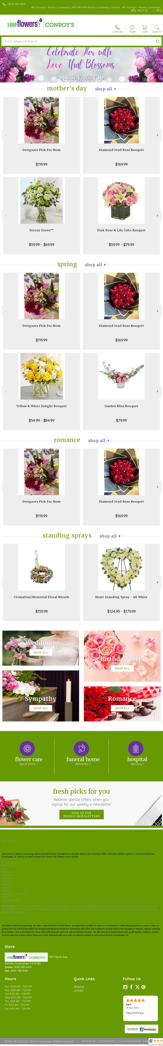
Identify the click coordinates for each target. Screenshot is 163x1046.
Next (158, 135)
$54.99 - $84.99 (41, 420)
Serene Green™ (41, 230)
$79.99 (121, 420)
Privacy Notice (107, 1041)
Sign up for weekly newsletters (81, 814)
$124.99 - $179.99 (121, 611)
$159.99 (41, 611)
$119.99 (41, 164)
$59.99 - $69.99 (41, 244)
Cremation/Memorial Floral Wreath (41, 597)
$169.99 (121, 164)
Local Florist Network (130, 1041)
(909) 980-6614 (16, 4)
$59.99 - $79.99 (121, 244)
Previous (5, 135)
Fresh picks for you (82, 797)
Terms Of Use (88, 1041)
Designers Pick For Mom (41, 150)
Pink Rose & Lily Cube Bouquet (121, 230)
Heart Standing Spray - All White (121, 597)
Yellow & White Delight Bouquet (41, 406)
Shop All (103, 89)
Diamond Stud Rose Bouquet (121, 150)
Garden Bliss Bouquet (121, 406)
